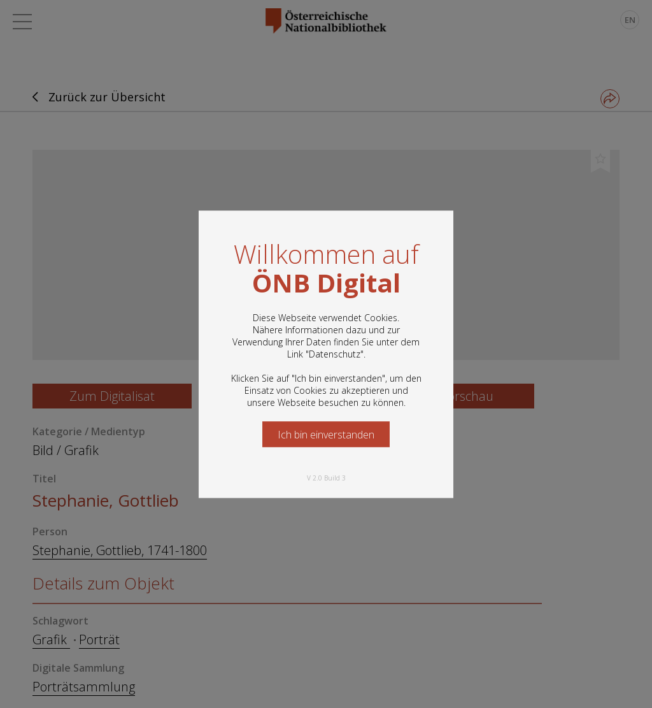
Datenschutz (334, 353)
